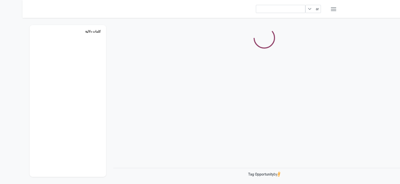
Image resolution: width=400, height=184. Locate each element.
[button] (287, 9)
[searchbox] (258, 9)
